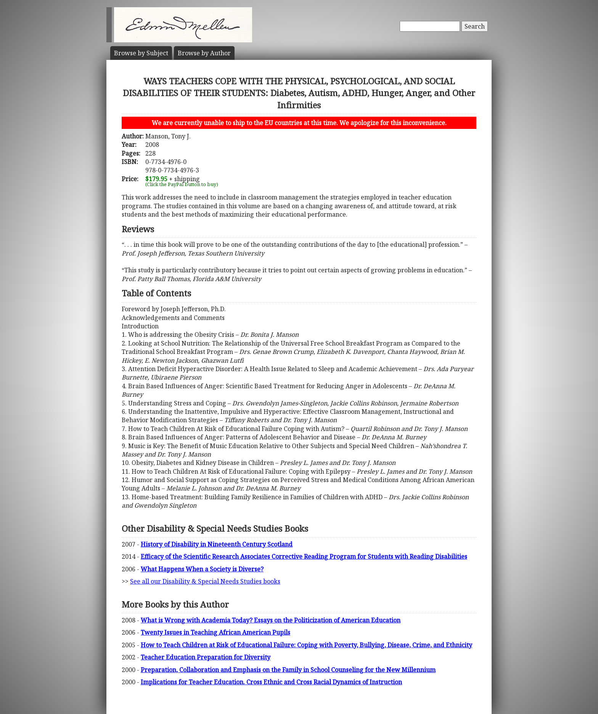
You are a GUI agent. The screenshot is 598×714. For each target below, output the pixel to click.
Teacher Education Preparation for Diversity (205, 657)
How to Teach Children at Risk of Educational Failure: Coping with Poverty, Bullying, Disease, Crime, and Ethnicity (306, 645)
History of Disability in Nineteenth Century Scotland (217, 544)
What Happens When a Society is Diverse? (202, 569)
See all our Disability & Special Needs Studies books (205, 581)
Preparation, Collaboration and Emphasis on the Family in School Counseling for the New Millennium (288, 670)
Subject (141, 53)
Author (204, 53)
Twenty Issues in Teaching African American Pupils (215, 632)
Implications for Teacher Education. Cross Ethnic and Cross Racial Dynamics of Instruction (271, 682)
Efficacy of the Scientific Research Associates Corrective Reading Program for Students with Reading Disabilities (304, 556)
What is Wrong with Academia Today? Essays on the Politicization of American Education (270, 620)
